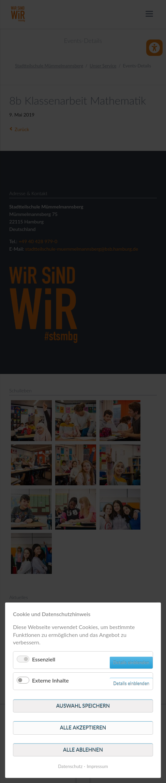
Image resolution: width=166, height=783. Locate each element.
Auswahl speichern (83, 706)
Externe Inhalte (50, 680)
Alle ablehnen (83, 750)
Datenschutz (70, 766)
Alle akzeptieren (83, 727)
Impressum (97, 766)
